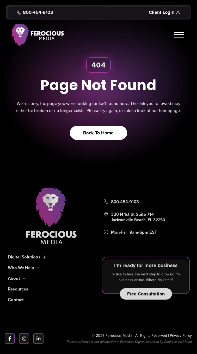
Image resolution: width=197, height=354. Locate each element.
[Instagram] (24, 338)
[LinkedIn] (38, 338)
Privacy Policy (181, 335)
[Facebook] (9, 338)
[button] (179, 34)
